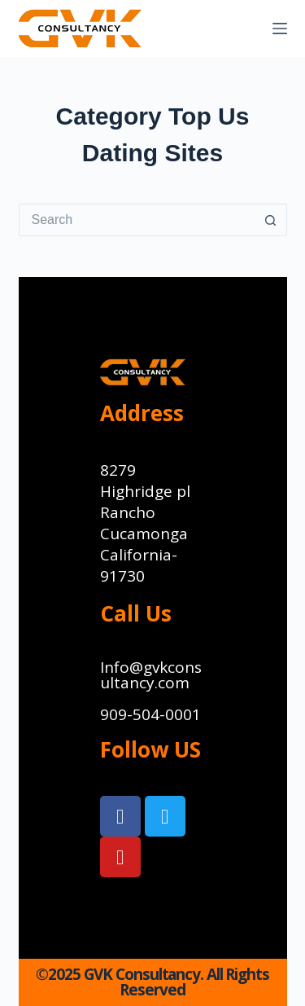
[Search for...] (137, 220)
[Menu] (279, 28)
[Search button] (271, 220)
